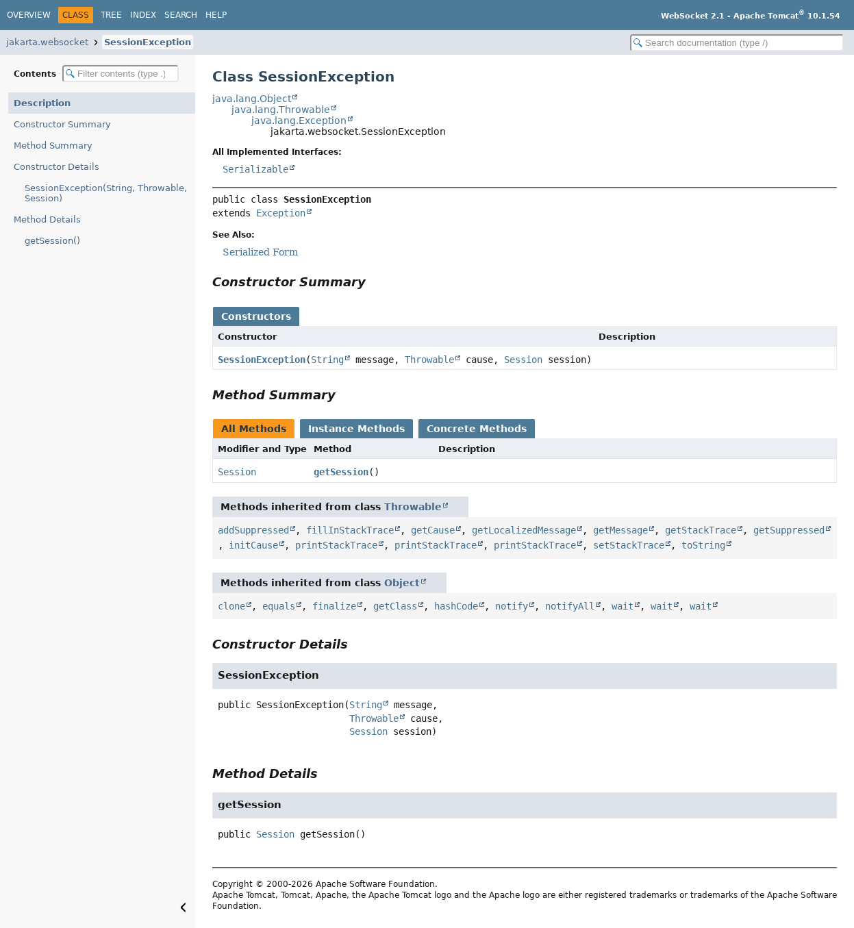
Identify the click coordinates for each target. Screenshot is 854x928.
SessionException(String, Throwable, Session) (106, 193)
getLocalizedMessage (524, 530)
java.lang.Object (251, 98)
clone (231, 606)
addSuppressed (253, 530)
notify (511, 606)
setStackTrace (628, 545)
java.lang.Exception (299, 120)
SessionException (147, 42)
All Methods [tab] (253, 428)
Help (216, 15)
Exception (280, 213)
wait (622, 606)
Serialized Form (260, 252)
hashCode (456, 606)
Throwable (429, 359)
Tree (111, 15)
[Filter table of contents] (120, 73)
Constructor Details (56, 167)
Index (143, 15)
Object (402, 582)
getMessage (620, 530)
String (327, 359)
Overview (29, 15)
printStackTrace (336, 545)
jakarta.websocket (47, 42)
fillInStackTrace (350, 530)
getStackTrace (700, 530)
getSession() (52, 241)
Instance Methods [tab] (356, 428)
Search (180, 15)
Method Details (47, 219)
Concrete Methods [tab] (477, 428)
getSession (341, 471)
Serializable (255, 169)
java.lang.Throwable (280, 109)
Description (42, 103)
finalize (334, 606)
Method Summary (53, 145)
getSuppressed (789, 530)
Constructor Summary (62, 124)
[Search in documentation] (737, 42)
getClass (395, 606)
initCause (253, 545)
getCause (433, 530)
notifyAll (569, 606)
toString (703, 545)
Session (523, 359)
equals (278, 606)
